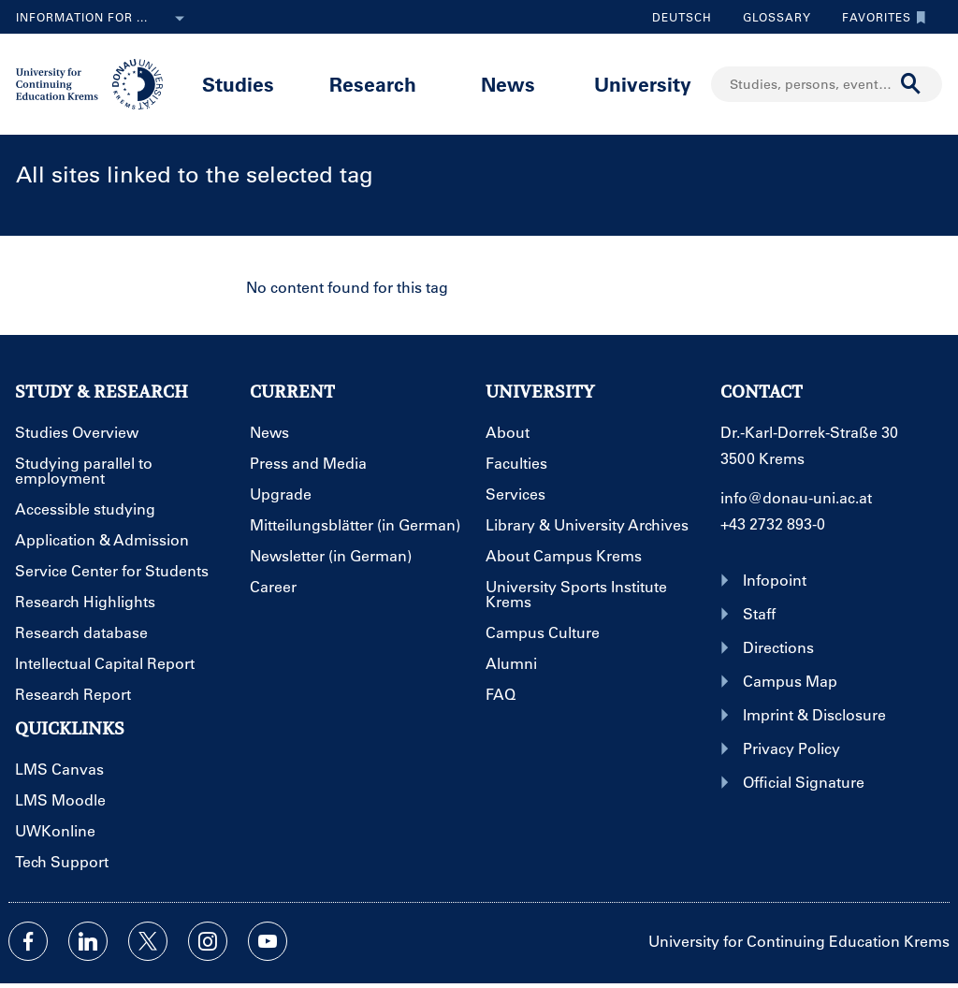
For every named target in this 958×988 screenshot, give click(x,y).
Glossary (770, 17)
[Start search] (911, 84)
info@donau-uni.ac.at (796, 497)
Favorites (879, 17)
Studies (238, 83)
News (508, 83)
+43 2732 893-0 (772, 523)
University (642, 83)
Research (372, 83)
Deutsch (682, 16)
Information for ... (104, 18)
